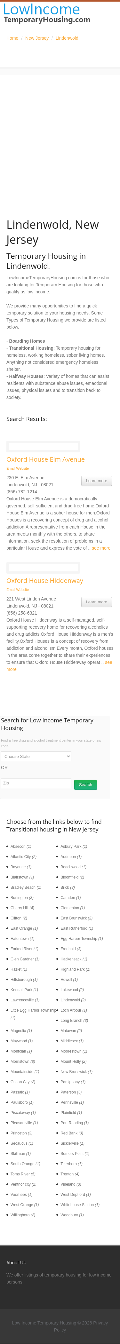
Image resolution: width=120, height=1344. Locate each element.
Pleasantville (24, 1123)
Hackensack (73, 959)
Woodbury (72, 1215)
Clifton (19, 918)
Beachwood (73, 867)
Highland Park (75, 969)
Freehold (70, 949)
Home (12, 38)
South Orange (25, 1164)
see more (101, 548)
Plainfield (71, 1112)
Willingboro (23, 1215)
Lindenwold (67, 38)
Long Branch (74, 1020)
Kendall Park (24, 990)
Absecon (21, 846)
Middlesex (72, 1041)
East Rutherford (76, 928)
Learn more (96, 480)
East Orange (24, 928)
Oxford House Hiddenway (44, 580)
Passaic (20, 1092)
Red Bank (71, 1133)
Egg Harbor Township (81, 938)
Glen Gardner (25, 959)
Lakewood (72, 990)
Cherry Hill (22, 908)
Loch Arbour (73, 1010)
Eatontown (23, 938)
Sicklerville (72, 1143)
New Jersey (37, 38)
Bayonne (21, 867)
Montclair (21, 1051)
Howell (69, 979)
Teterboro (71, 1164)
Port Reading (74, 1123)
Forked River (24, 949)
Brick (67, 887)
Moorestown (73, 1051)
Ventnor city (23, 1184)
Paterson (71, 1092)
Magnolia (21, 1031)
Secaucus (22, 1143)
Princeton (22, 1133)
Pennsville (72, 1102)
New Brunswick (76, 1072)
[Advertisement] (60, 135)
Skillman (21, 1153)
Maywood (22, 1041)
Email (10, 468)
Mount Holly (73, 1061)
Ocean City (23, 1082)
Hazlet (19, 969)
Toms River (23, 1174)
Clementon (72, 908)
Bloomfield (72, 877)
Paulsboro (22, 1102)
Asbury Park (73, 846)
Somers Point (74, 1153)
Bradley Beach (26, 887)
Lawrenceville (25, 1000)
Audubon (71, 857)
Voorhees (22, 1194)
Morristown (23, 1061)
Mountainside (25, 1072)
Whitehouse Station (80, 1205)
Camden (70, 897)
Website (22, 468)
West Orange (25, 1205)
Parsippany (72, 1082)
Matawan (71, 1031)
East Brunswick (76, 918)
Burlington (22, 897)
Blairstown (22, 877)
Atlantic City (23, 857)
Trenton (69, 1174)
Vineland (70, 1184)
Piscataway (23, 1112)
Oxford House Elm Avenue (45, 459)
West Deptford (75, 1194)
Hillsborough (24, 979)
